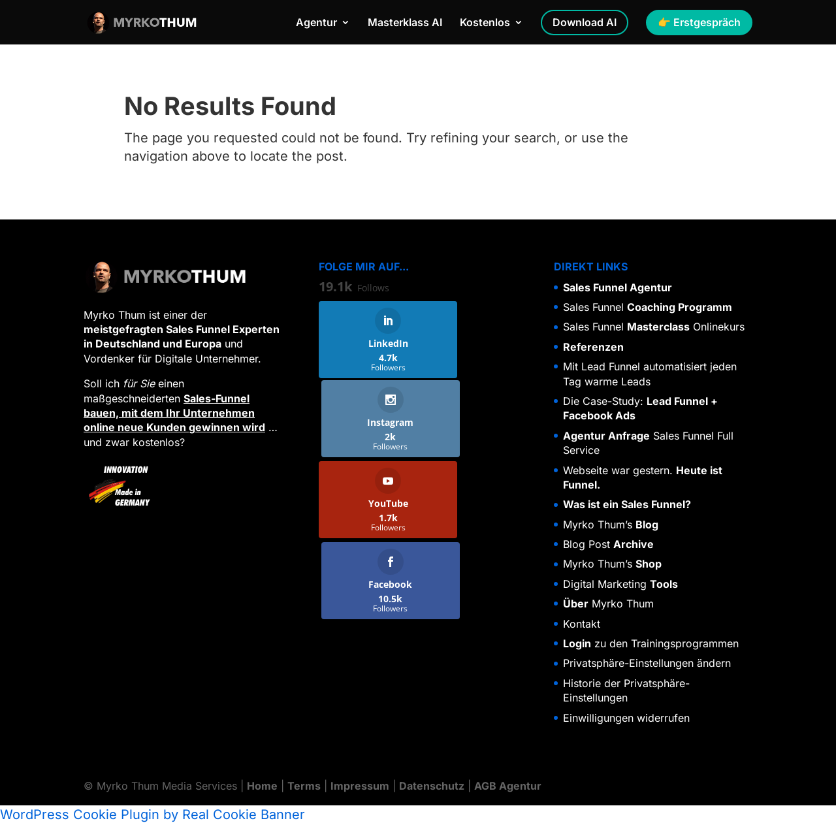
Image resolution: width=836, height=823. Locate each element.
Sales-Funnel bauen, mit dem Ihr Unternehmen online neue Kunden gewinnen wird (174, 413)
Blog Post (608, 544)
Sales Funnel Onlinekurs (654, 326)
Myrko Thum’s (610, 524)
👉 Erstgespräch (699, 22)
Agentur (316, 23)
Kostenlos (485, 23)
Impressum (359, 785)
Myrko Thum (608, 603)
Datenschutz (431, 785)
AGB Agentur (507, 785)
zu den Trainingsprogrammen (651, 643)
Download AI (585, 22)
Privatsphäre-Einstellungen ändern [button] (647, 663)
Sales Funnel (647, 307)
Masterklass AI (405, 23)
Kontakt (581, 623)
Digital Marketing (620, 583)
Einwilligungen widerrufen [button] (626, 717)
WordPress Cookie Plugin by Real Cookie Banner (152, 814)
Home (262, 785)
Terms (304, 785)
